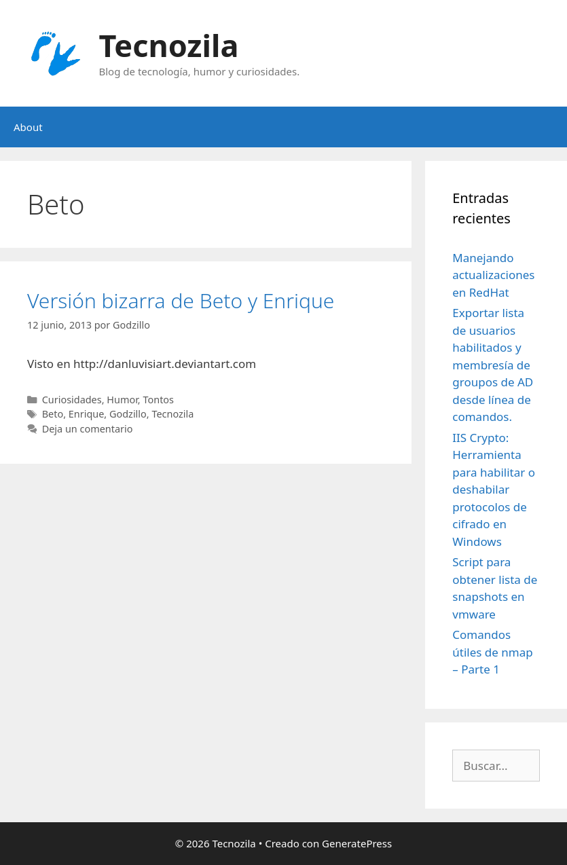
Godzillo (128, 413)
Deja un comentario (87, 428)
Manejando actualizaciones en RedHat (493, 275)
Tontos (158, 399)
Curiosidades (72, 399)
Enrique (87, 413)
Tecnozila (169, 45)
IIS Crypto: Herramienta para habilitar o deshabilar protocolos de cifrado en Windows (493, 489)
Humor (122, 399)
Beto (52, 413)
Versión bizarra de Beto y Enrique (180, 300)
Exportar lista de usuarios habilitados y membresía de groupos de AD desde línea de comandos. (492, 364)
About (28, 127)
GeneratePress (357, 843)
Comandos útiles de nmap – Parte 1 (492, 652)
